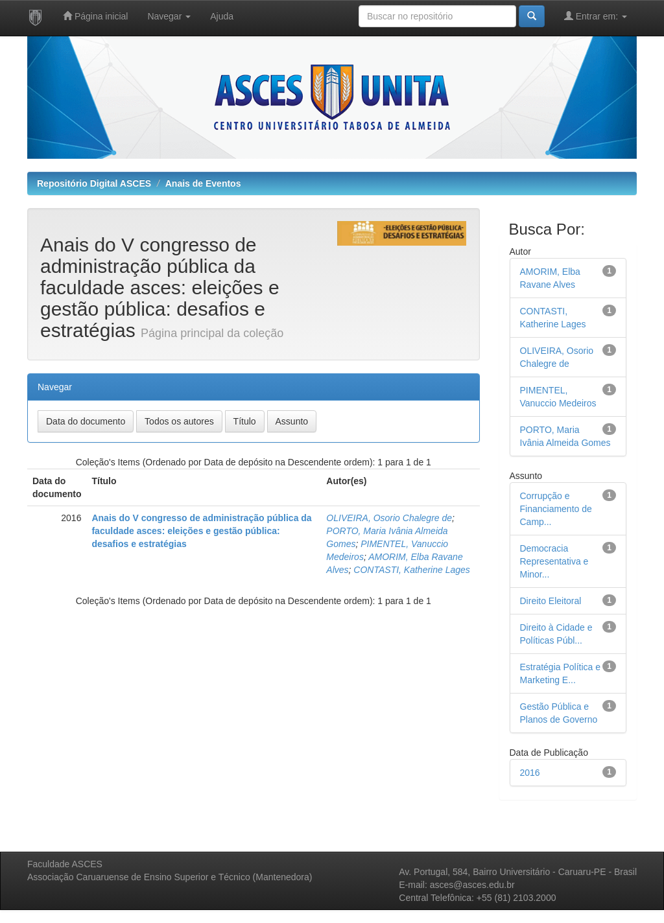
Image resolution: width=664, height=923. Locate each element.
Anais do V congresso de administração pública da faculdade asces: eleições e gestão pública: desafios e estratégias (201, 531)
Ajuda (221, 16)
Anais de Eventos (203, 183)
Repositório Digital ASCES (94, 183)
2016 (530, 772)
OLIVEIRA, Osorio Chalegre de (389, 518)
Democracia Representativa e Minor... (554, 561)
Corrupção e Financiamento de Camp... (556, 509)
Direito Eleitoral (551, 601)
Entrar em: (595, 15)
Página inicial (95, 15)
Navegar (169, 16)
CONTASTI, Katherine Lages (411, 570)
